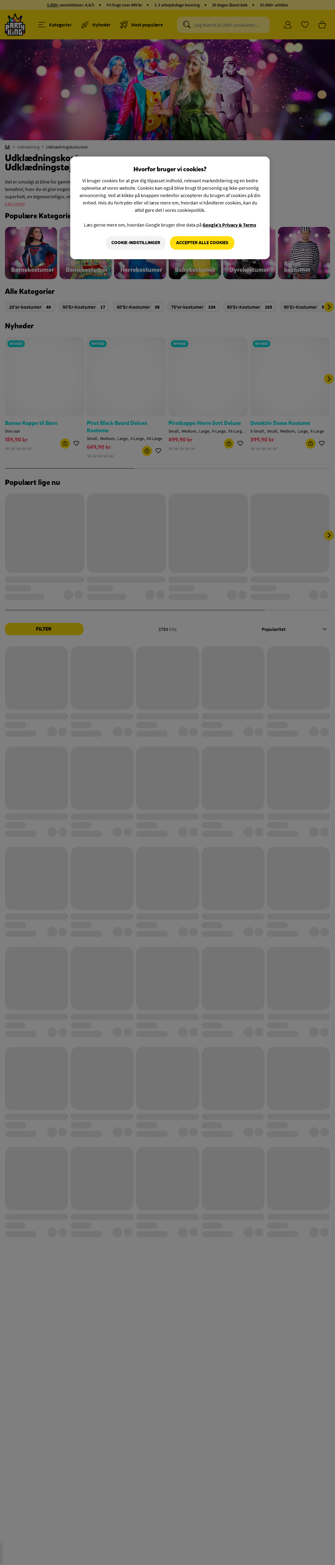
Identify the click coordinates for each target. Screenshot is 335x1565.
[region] (170, 207)
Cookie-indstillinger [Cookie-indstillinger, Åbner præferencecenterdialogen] (135, 243)
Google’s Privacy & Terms (229, 225)
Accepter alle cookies (202, 243)
